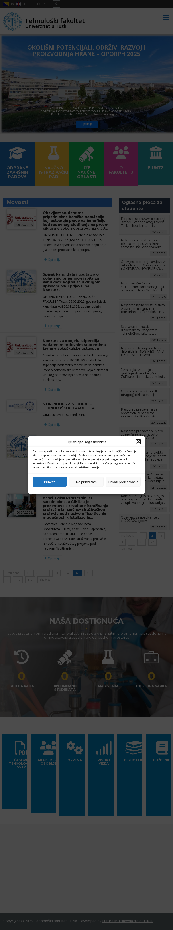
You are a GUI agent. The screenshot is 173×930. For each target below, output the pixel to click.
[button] (138, 442)
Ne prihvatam (86, 481)
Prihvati (49, 481)
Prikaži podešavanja (123, 481)
